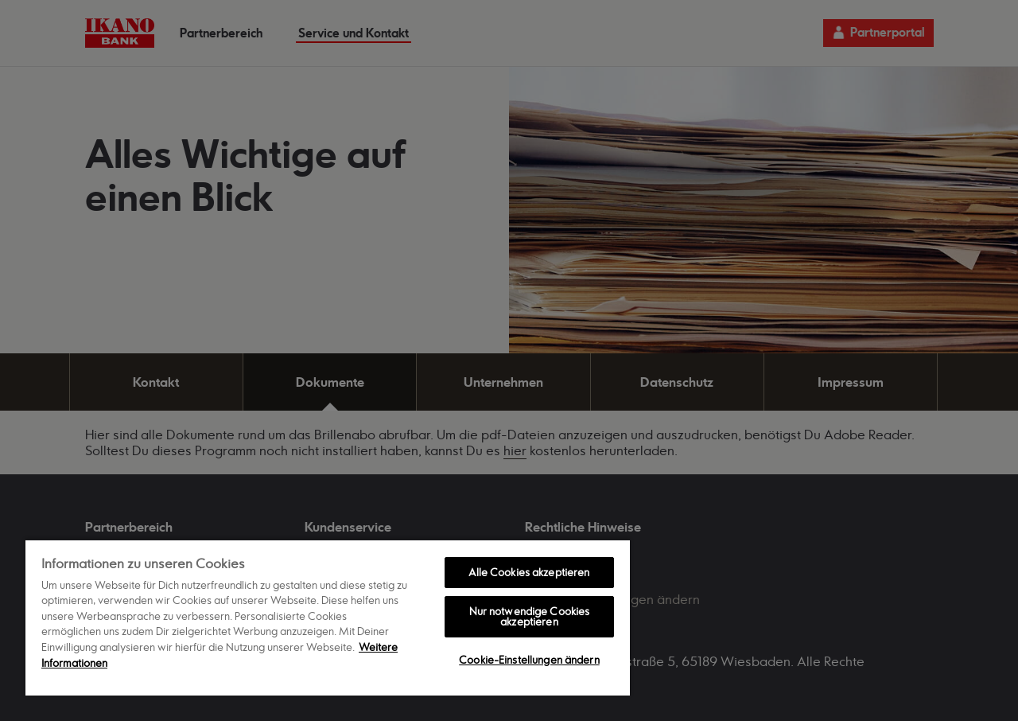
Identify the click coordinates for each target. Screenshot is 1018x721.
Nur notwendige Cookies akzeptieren (529, 616)
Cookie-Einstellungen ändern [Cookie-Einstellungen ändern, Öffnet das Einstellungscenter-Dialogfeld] (529, 659)
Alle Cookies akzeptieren (528, 572)
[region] (327, 617)
